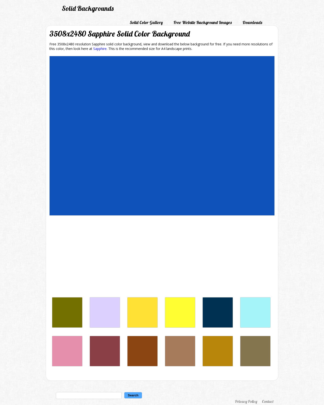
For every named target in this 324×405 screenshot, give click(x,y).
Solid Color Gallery (146, 22)
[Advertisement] (162, 257)
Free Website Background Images (203, 22)
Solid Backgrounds (88, 8)
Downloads (252, 22)
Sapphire (100, 48)
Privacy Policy (246, 401)
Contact (267, 401)
